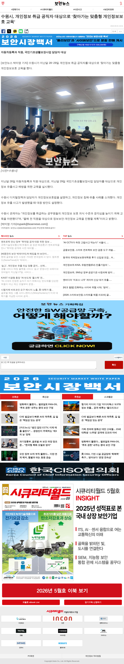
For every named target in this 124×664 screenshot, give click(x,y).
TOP (67, 236)
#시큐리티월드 (46, 9)
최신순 (45, 397)
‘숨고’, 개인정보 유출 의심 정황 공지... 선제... (30, 269)
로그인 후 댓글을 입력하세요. (49, 365)
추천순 (77, 397)
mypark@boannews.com (31, 224)
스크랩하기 (118, 358)
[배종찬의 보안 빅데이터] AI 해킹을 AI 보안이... (30, 256)
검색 (121, 3)
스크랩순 (108, 397)
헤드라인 (7, 236)
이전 (5, 358)
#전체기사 (15, 9)
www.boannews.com (27, 228)
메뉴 (3, 3)
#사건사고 (77, 9)
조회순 (15, 397)
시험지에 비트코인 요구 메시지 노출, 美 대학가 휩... (29, 293)
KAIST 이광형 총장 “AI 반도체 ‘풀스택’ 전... (29, 281)
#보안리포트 (108, 9)
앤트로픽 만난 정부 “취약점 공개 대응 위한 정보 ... (30, 244)
